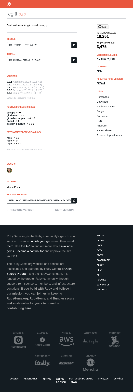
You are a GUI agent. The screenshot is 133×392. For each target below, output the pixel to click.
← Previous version (20, 209)
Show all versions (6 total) (21, 97)
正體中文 (60, 379)
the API (25, 246)
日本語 (74, 382)
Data (99, 250)
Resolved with (91, 333)
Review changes (106, 106)
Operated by (19, 334)
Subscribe (102, 116)
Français (103, 379)
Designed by (43, 333)
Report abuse (104, 130)
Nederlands (30, 379)
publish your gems (41, 241)
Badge (100, 111)
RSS (99, 120)
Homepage (103, 96)
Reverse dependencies (109, 135)
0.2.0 (9, 84)
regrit (12, 14)
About (100, 265)
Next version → (66, 209)
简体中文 (47, 379)
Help (99, 270)
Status (100, 235)
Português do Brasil (81, 379)
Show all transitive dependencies (24, 149)
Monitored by (115, 333)
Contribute (103, 260)
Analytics (102, 125)
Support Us (103, 285)
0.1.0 (9, 87)
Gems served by (42, 356)
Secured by (92, 356)
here (28, 308)
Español (118, 379)
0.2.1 (9, 81)
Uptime (100, 240)
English (14, 379)
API (98, 275)
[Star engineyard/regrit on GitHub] (102, 26)
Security (102, 290)
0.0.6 (9, 90)
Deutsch (61, 382)
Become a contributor (29, 251)
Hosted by (68, 333)
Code (100, 245)
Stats (100, 255)
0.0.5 (9, 93)
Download (102, 101)
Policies (101, 280)
